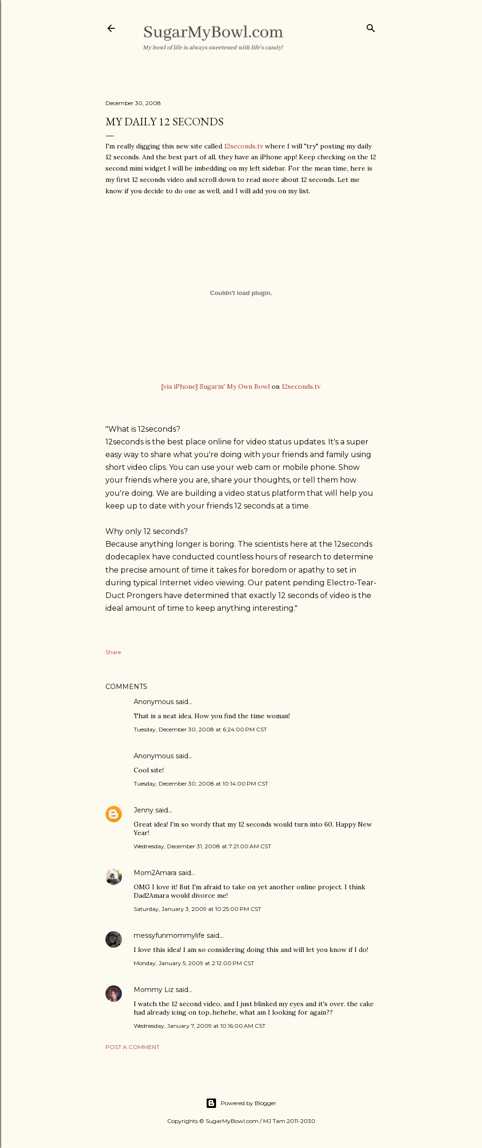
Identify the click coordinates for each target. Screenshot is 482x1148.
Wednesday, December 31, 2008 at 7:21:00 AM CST (202, 846)
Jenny (143, 810)
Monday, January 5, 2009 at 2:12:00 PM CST (194, 963)
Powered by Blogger (241, 1103)
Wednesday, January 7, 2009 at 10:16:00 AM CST (199, 1025)
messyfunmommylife (169, 935)
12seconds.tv (243, 146)
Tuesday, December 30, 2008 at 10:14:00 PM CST (201, 783)
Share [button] (113, 652)
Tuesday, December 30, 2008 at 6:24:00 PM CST (200, 729)
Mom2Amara (155, 873)
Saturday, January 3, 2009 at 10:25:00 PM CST (197, 908)
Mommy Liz (154, 989)
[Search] (371, 26)
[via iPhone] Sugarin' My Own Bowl (215, 386)
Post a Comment (132, 1046)
